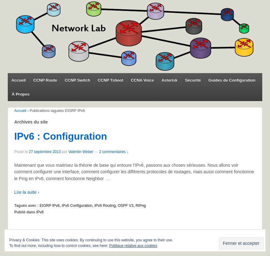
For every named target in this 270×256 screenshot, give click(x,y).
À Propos (21, 94)
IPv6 (40, 212)
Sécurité (193, 80)
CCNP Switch (77, 80)
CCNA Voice (142, 80)
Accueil (18, 80)
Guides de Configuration (231, 80)
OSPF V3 (126, 205)
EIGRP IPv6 (50, 205)
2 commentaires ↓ (114, 152)
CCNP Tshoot (110, 80)
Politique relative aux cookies (133, 246)
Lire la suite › (26, 192)
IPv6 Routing (105, 205)
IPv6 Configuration (77, 205)
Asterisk (169, 80)
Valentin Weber (80, 152)
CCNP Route (45, 80)
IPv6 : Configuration (60, 136)
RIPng (140, 205)
